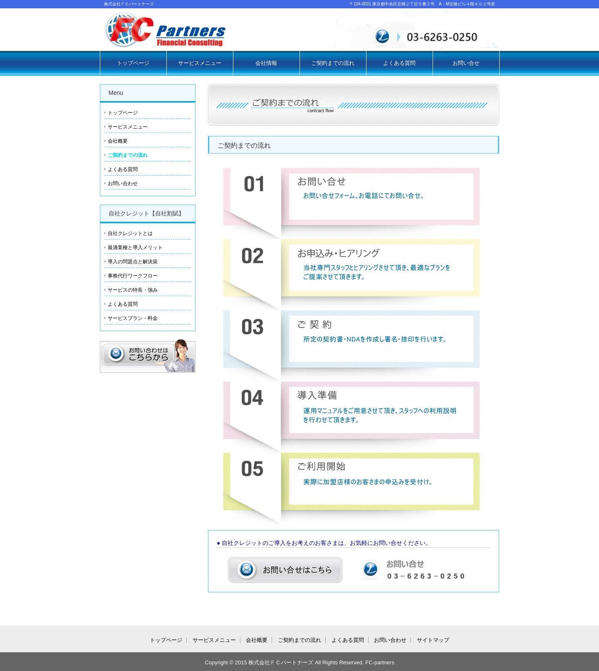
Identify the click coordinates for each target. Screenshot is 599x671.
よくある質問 (399, 63)
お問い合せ (466, 63)
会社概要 (118, 141)
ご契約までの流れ (332, 63)
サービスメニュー (199, 63)
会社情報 (266, 63)
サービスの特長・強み (133, 290)
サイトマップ (433, 640)
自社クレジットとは (130, 233)
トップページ (133, 63)
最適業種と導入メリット (135, 247)
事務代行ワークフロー (133, 276)
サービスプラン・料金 (133, 318)
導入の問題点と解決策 (133, 262)
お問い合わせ (123, 183)
